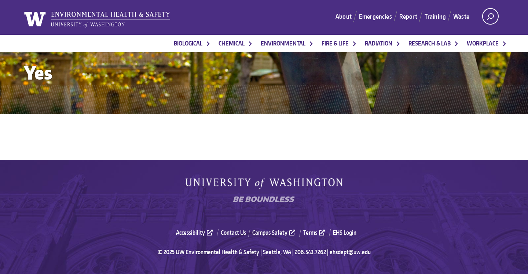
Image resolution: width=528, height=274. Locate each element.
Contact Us (233, 232)
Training (435, 16)
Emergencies (375, 16)
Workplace (483, 43)
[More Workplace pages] (504, 43)
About (344, 16)
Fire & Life (335, 43)
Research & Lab (429, 43)
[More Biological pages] (208, 43)
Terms (315, 232)
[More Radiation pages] (398, 43)
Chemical (232, 43)
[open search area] (490, 16)
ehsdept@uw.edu (350, 252)
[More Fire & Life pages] (354, 43)
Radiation (378, 43)
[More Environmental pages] (311, 43)
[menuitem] (197, 232)
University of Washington (264, 183)
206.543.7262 (310, 252)
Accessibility (195, 232)
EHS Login (344, 232)
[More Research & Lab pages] (456, 43)
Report (408, 16)
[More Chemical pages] (250, 43)
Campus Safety (274, 232)
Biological (188, 43)
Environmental (283, 43)
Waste (461, 16)
